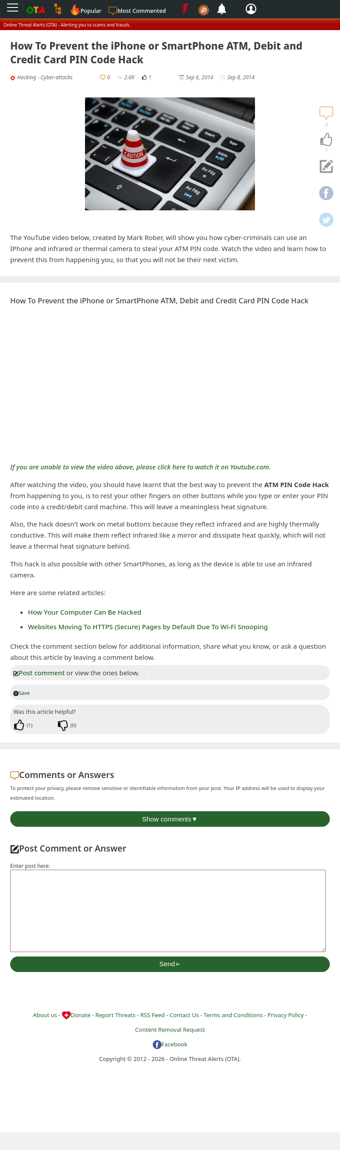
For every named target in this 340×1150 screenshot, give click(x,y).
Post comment (39, 672)
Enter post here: (30, 866)
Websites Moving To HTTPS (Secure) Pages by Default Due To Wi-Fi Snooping (148, 626)
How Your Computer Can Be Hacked (84, 612)
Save (21, 692)
